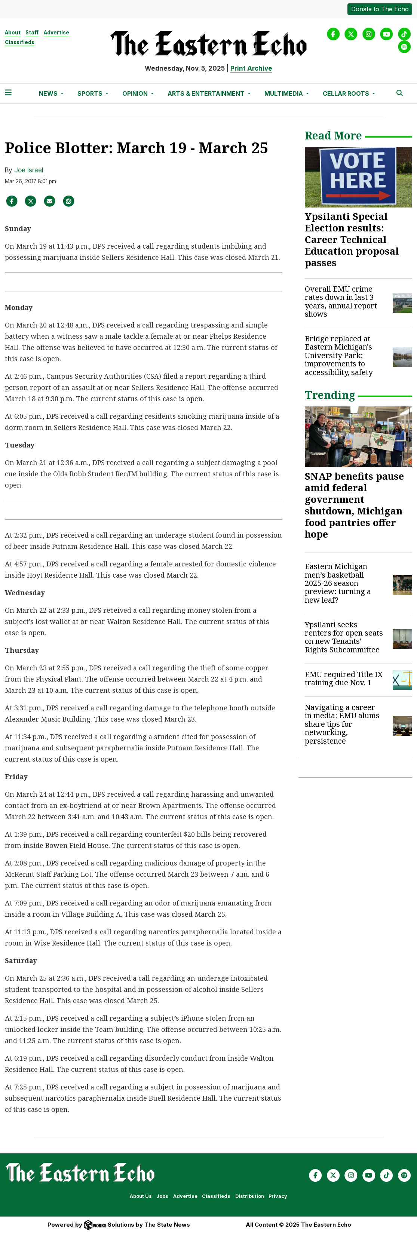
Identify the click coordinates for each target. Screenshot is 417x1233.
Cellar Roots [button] (347, 93)
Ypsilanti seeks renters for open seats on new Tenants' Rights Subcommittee (344, 637)
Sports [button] (90, 93)
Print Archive (251, 68)
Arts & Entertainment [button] (207, 93)
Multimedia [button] (284, 93)
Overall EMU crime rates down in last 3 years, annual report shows (341, 301)
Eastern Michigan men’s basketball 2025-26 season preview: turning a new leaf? (338, 583)
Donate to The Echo (380, 9)
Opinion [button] (135, 93)
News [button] (49, 93)
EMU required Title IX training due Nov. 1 (344, 678)
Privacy (278, 1196)
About (13, 33)
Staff (32, 33)
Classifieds (19, 42)
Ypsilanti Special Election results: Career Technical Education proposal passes (352, 239)
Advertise (56, 33)
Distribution (249, 1196)
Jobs (162, 1196)
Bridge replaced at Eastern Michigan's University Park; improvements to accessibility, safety (338, 355)
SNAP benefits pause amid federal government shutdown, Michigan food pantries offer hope (354, 505)
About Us (141, 1196)
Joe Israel (28, 170)
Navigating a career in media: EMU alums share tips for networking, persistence (342, 724)
